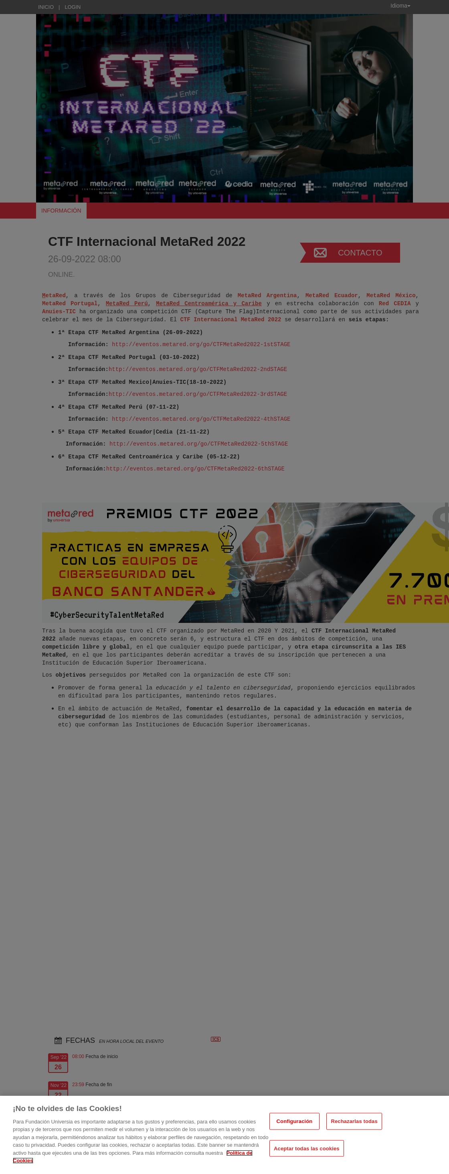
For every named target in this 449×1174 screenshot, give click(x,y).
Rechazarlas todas (354, 1121)
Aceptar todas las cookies (307, 1148)
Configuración (295, 1121)
